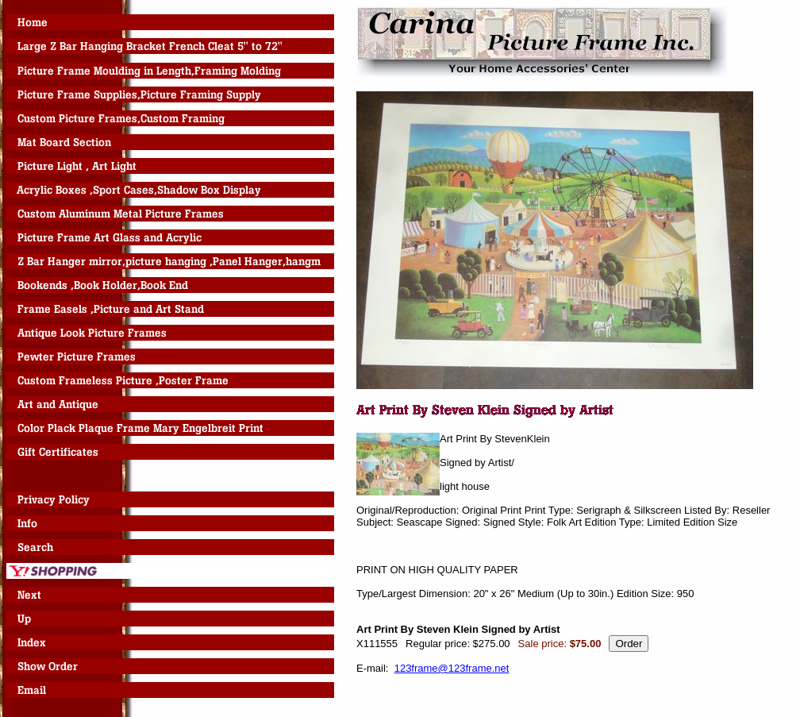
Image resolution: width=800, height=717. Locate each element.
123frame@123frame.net (452, 668)
